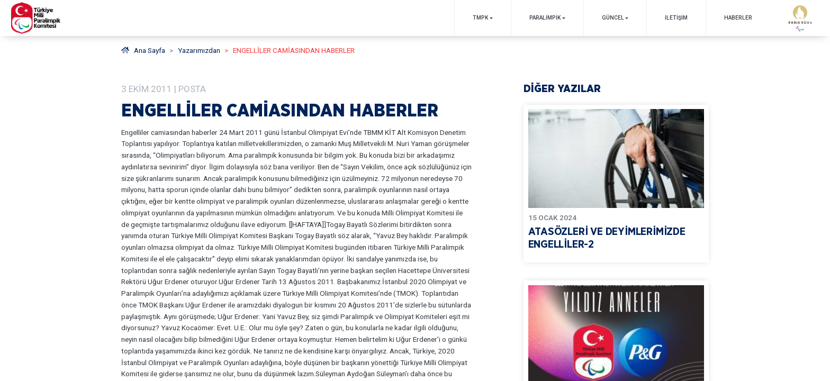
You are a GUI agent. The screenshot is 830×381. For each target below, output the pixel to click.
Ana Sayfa (143, 50)
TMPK (480, 18)
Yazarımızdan (199, 50)
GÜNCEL (613, 18)
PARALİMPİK (545, 18)
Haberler (738, 18)
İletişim (676, 18)
